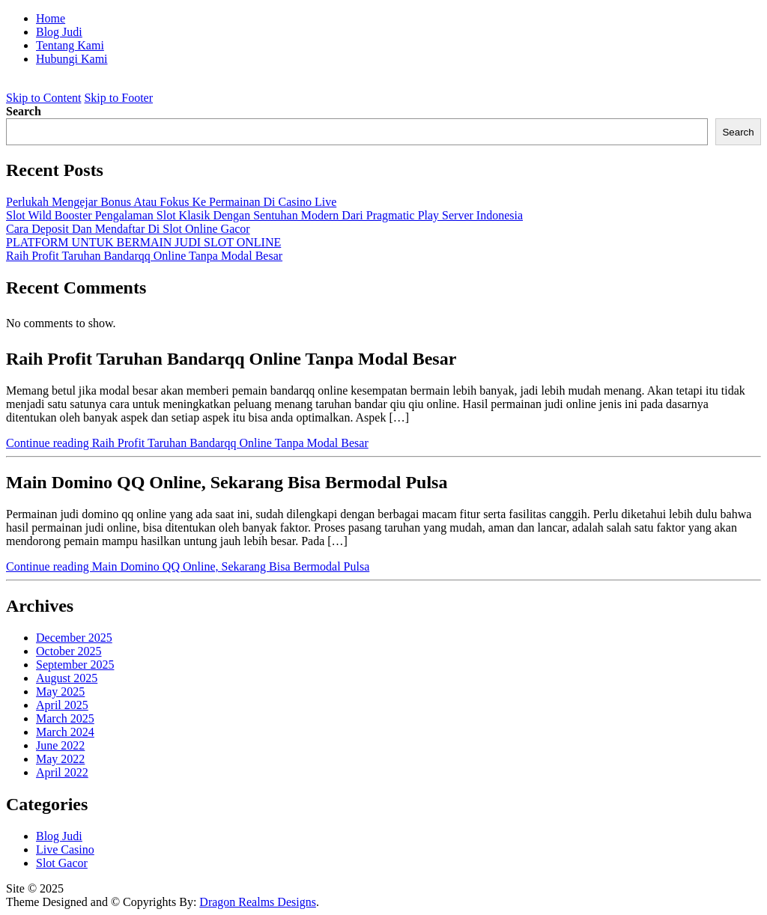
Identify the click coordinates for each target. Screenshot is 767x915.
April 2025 (62, 705)
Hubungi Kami (72, 58)
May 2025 (60, 691)
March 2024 (65, 732)
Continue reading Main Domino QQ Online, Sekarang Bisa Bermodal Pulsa (187, 566)
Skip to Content (43, 97)
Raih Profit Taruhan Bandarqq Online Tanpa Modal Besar (144, 255)
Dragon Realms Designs (257, 902)
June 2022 (60, 745)
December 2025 (74, 637)
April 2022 (62, 772)
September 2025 (75, 664)
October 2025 (69, 651)
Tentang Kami (70, 45)
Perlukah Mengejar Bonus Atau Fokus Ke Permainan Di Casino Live (171, 201)
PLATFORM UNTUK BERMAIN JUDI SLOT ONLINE (143, 242)
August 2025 (66, 678)
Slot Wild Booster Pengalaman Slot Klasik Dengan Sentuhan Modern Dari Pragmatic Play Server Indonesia (264, 215)
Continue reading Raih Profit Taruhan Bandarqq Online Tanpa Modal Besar (187, 443)
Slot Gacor (62, 863)
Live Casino (65, 849)
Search (23, 111)
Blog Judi (59, 31)
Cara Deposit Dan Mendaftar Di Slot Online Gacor (128, 228)
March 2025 (65, 718)
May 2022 (60, 759)
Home (50, 18)
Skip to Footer (118, 97)
